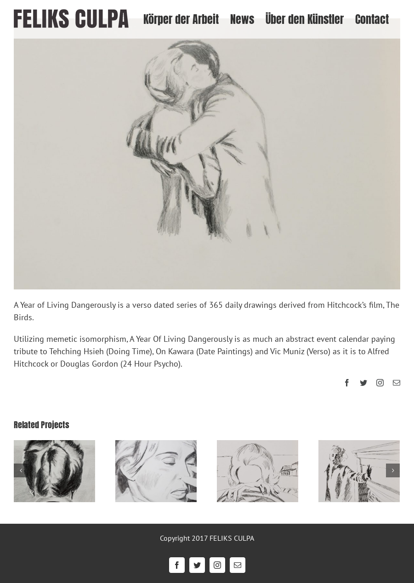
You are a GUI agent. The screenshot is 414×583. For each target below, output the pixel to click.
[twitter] (363, 382)
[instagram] (380, 382)
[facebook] (347, 382)
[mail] (396, 382)
